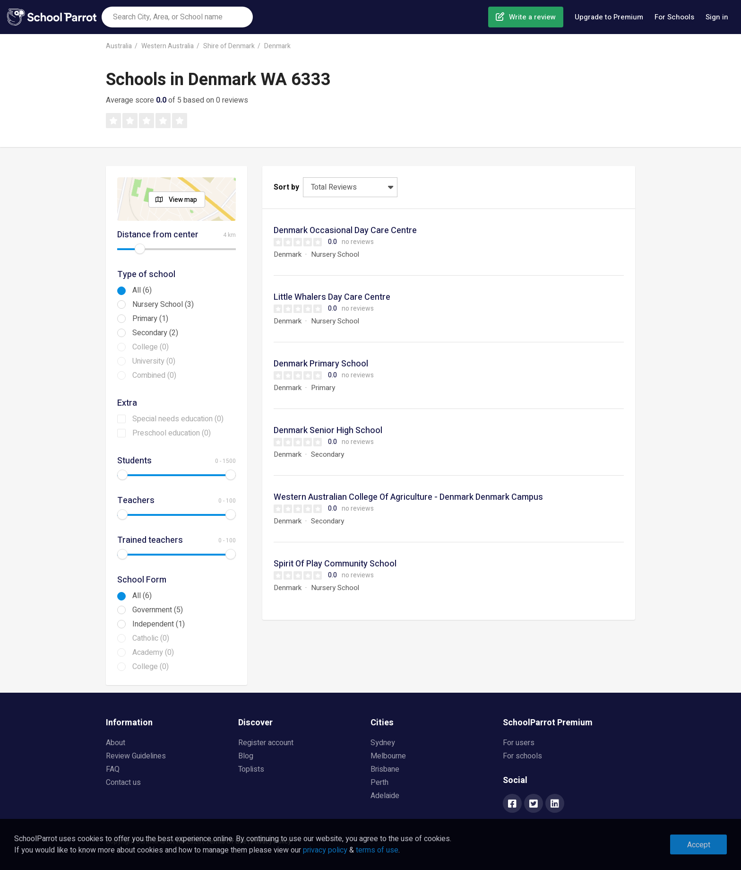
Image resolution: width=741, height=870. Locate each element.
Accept (698, 845)
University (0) (153, 361)
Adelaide (384, 795)
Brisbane (384, 769)
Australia (119, 46)
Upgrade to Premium (609, 17)
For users (518, 742)
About (115, 742)
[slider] (140, 249)
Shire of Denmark (229, 46)
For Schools (674, 17)
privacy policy (325, 850)
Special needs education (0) (178, 419)
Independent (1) (158, 624)
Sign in (717, 17)
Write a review (532, 17)
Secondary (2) (155, 333)
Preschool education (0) (171, 433)
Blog (245, 756)
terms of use (377, 850)
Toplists (251, 769)
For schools (522, 756)
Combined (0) (154, 375)
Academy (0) (153, 652)
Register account (265, 742)
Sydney (382, 742)
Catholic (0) (150, 638)
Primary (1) (150, 318)
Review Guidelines (136, 756)
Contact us (123, 782)
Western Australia (167, 46)
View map (183, 200)
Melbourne (388, 756)
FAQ (113, 769)
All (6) (142, 290)
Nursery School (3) (163, 304)
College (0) (150, 347)
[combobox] (177, 17)
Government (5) (157, 610)
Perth (379, 782)
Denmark (277, 46)
